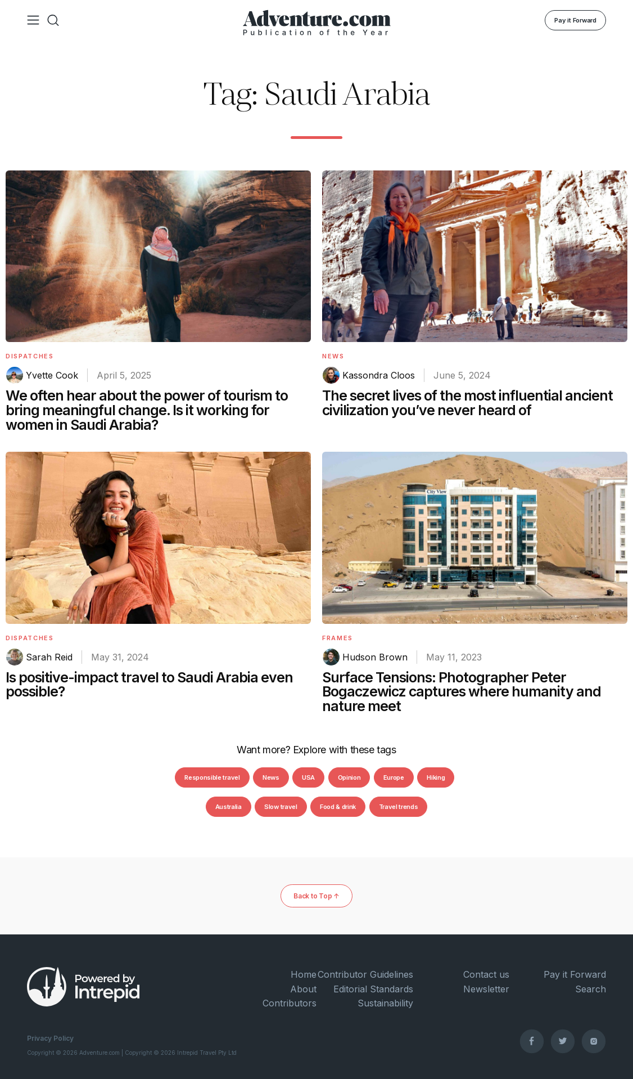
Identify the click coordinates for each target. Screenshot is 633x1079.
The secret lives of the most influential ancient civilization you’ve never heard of (467, 403)
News (333, 356)
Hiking (436, 777)
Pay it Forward (575, 20)
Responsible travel (211, 777)
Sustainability (385, 1003)
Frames (337, 638)
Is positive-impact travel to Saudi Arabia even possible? (149, 684)
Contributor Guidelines (365, 974)
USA (308, 777)
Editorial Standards (373, 989)
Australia (228, 807)
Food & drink (338, 807)
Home (303, 974)
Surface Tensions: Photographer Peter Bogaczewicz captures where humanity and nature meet (461, 692)
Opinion (349, 777)
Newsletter (486, 989)
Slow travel (280, 807)
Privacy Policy (50, 1038)
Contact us (486, 974)
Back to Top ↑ (316, 896)
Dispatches (30, 356)
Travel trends (398, 807)
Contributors (289, 1003)
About (303, 989)
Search (590, 989)
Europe (393, 777)
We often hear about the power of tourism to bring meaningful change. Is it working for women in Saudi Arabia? (147, 410)
